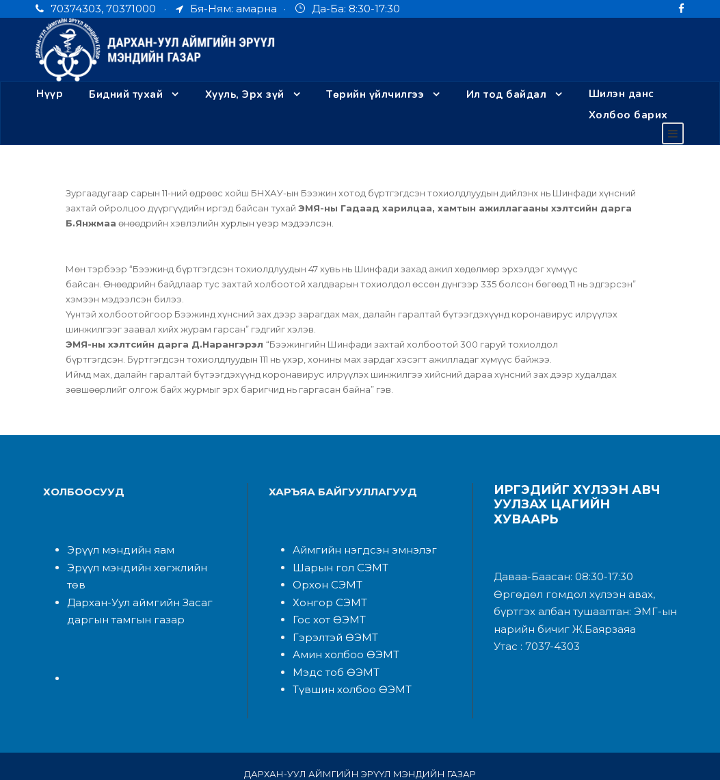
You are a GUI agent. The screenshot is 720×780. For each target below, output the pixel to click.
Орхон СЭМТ (324, 569)
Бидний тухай (125, 94)
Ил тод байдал (505, 94)
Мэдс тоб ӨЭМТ (331, 656)
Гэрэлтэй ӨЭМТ (331, 621)
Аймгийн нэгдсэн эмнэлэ (351, 535)
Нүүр (49, 94)
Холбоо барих (86, 115)
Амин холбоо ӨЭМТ (340, 639)
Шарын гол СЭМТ (335, 552)
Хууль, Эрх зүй (244, 94)
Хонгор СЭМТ (325, 587)
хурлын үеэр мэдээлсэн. (161, 223)
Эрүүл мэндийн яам (114, 535)
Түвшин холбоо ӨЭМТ (346, 674)
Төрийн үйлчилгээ (376, 94)
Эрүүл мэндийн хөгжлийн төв (137, 552)
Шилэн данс (620, 94)
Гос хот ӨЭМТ (326, 604)
